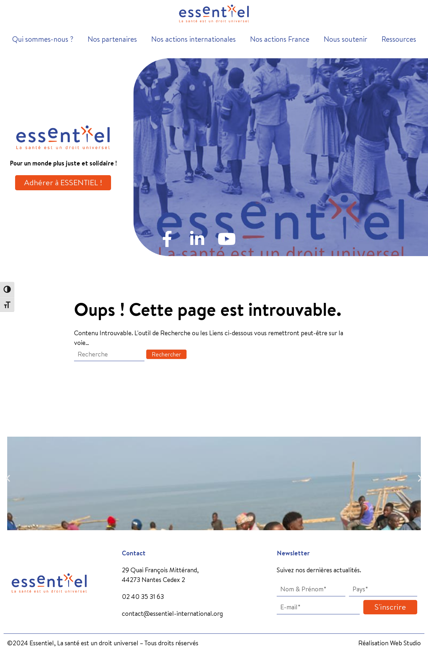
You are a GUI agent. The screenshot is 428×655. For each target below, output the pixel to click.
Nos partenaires (112, 39)
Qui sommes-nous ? (42, 39)
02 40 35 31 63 (143, 596)
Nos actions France (279, 39)
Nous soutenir (345, 39)
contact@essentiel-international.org (172, 613)
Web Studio (405, 642)
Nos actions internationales (193, 39)
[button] (8, 478)
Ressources (399, 39)
